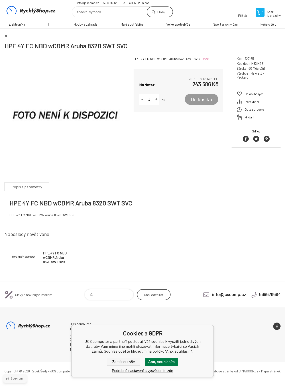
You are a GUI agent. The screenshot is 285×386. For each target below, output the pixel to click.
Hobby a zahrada (86, 24)
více (206, 59)
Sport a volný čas (225, 24)
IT (49, 24)
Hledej (161, 12)
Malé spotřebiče (132, 24)
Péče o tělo (268, 24)
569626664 (110, 3)
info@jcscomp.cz (88, 3)
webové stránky (222, 371)
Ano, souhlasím (161, 362)
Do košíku (201, 99)
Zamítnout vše (123, 362)
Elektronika (17, 24)
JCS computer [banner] (31, 10)
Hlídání (249, 117)
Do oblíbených (254, 94)
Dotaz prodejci (255, 109)
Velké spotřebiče (178, 24)
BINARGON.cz (248, 371)
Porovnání (252, 102)
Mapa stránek (271, 371)
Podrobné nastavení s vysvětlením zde (142, 371)
